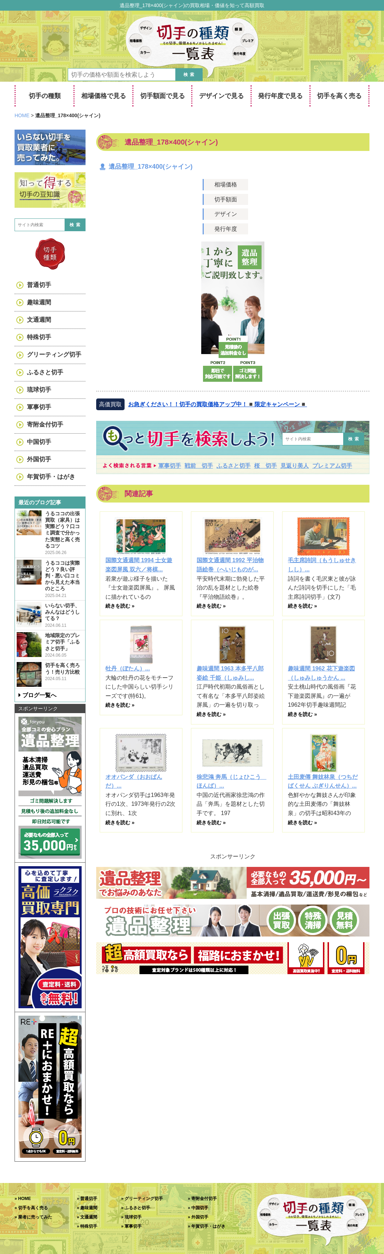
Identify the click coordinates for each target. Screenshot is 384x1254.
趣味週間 (39, 302)
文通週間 (39, 319)
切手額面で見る (162, 95)
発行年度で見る (280, 95)
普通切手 (39, 285)
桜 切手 (265, 466)
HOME (24, 1198)
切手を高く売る (339, 95)
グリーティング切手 (54, 354)
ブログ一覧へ (39, 695)
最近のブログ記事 (39, 502)
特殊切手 (39, 337)
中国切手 (39, 442)
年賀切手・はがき (51, 476)
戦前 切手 (199, 466)
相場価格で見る (103, 95)
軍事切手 (169, 466)
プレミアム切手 (332, 466)
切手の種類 (45, 95)
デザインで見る (221, 95)
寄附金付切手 (45, 424)
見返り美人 (294, 466)
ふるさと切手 (233, 466)
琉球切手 (39, 389)
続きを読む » (120, 606)
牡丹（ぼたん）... (127, 669)
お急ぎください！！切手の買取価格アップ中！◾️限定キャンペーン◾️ (217, 404)
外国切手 (39, 459)
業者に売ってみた (35, 1217)
